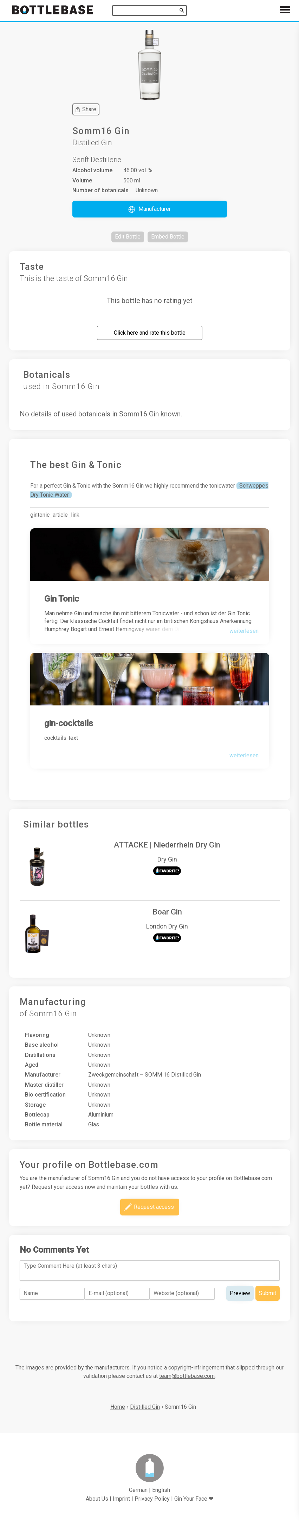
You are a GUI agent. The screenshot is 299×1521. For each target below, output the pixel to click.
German (138, 1490)
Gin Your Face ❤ (193, 1498)
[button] (149, 209)
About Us (97, 1498)
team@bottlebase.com (187, 1376)
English (161, 1490)
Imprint (121, 1498)
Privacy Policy (152, 1498)
